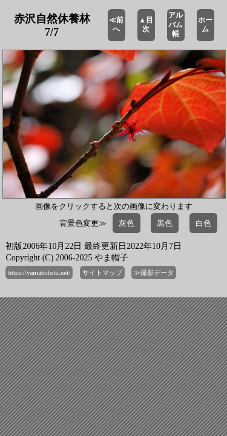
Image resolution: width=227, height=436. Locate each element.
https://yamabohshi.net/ (39, 272)
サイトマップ (102, 272)
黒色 (165, 223)
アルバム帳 (175, 24)
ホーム (205, 25)
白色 (203, 223)
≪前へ (116, 25)
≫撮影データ (154, 272)
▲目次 (146, 25)
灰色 (126, 223)
